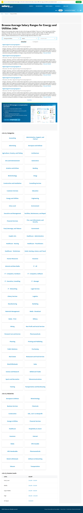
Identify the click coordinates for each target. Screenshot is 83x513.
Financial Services (12, 221)
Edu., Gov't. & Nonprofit (35, 414)
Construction (12, 414)
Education (35, 191)
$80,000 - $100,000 (33, 495)
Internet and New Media (12, 266)
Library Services (12, 296)
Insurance (35, 259)
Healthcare (12, 429)
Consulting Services (35, 183)
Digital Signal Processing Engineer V (11, 88)
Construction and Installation (12, 183)
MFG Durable (35, 444)
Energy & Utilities (12, 421)
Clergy (35, 176)
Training (12, 387)
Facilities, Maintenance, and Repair (35, 213)
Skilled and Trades (35, 372)
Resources (58, 6)
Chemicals (35, 406)
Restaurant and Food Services (35, 356)
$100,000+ (31, 501)
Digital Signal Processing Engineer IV (11, 77)
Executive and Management (12, 213)
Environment (35, 206)
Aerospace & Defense (12, 398)
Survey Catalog (49, 6)
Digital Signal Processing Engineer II (11, 55)
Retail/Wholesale (12, 364)
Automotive (35, 161)
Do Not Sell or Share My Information (74, 509)
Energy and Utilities (12, 198)
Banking (35, 168)
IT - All (35, 266)
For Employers (40, 6)
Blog (56, 10)
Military (35, 319)
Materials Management (12, 311)
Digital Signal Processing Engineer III (11, 66)
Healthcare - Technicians (12, 251)
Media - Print (12, 319)
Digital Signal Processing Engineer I (11, 44)
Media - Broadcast (35, 311)
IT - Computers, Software (35, 274)
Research (6, 13)
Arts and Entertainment (12, 161)
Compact (35, 42)
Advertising (12, 145)
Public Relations (12, 349)
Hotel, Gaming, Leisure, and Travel (35, 251)
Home (2, 13)
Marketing (35, 304)
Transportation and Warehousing (35, 387)
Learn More (60, 1)
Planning (12, 341)
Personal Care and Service (12, 334)
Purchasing (35, 349)
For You (31, 6)
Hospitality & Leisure (35, 429)
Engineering (35, 198)
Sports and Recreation (12, 379)
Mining (12, 326)
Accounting (12, 138)
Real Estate (12, 356)
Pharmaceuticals (35, 334)
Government (35, 228)
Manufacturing (12, 304)
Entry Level (12, 206)
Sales (35, 364)
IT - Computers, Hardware (12, 274)
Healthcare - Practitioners (35, 243)
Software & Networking (35, 459)
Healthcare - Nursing (12, 243)
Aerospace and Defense (35, 145)
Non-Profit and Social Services (35, 326)
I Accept (78, 2)
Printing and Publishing (35, 341)
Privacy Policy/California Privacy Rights (51, 509)
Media (12, 444)
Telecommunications (35, 379)
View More (29, 100)
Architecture (35, 153)
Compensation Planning (69, 10)
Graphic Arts (12, 236)
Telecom (12, 466)
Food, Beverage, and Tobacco (12, 228)
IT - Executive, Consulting (12, 281)
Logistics (35, 296)
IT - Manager (35, 281)
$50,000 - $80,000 (33, 490)
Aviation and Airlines (12, 168)
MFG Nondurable (12, 451)
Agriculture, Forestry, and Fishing (12, 153)
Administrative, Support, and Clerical (35, 138)
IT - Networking (12, 289)
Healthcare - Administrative (35, 236)
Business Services (12, 406)
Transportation (35, 466)
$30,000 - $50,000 (33, 485)
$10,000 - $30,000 (33, 480)
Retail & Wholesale (12, 459)
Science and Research (12, 372)
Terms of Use (62, 509)
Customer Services (12, 191)
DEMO (60, 10)
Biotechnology (12, 176)
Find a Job (66, 6)
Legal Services (35, 289)
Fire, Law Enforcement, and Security (35, 221)
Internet (35, 436)
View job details (47, 53)
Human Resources (12, 259)
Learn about (12, 119)
